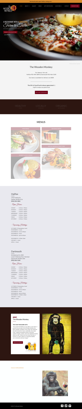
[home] (9, 7)
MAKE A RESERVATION (10, 32)
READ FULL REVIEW (18, 342)
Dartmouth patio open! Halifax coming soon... (41, 1)
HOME (21, 6)
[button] (27, 6)
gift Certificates (48, 6)
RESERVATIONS (75, 6)
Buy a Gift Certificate (41, 92)
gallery (34, 6)
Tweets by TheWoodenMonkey (17, 367)
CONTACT (66, 6)
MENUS (40, 6)
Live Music (7, 34)
